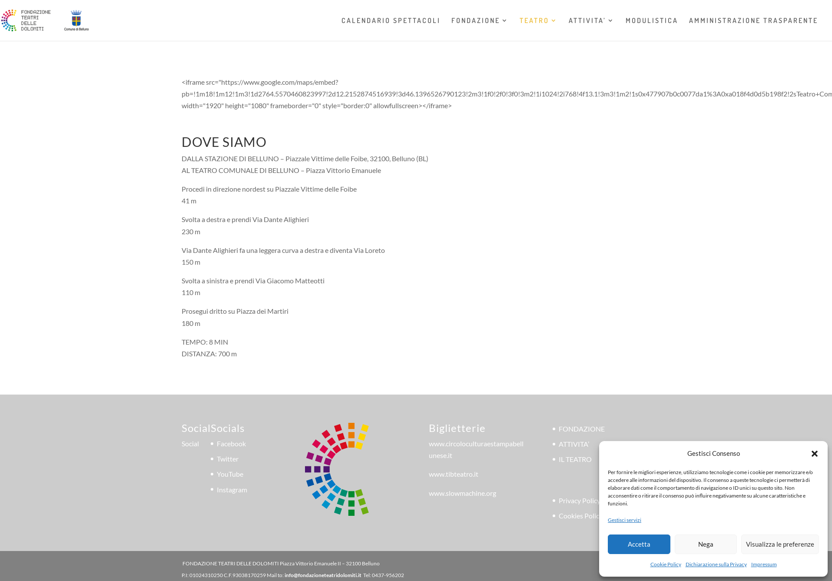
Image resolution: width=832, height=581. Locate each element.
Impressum (764, 564)
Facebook (231, 443)
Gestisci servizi (624, 520)
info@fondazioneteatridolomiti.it (323, 575)
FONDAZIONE (475, 21)
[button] (814, 453)
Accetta (639, 544)
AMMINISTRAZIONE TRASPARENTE (753, 21)
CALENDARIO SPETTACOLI (391, 21)
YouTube (230, 474)
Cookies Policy (581, 515)
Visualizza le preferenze (780, 544)
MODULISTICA (652, 21)
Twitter (228, 459)
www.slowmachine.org (462, 493)
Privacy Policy (579, 500)
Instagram (232, 489)
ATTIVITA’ (587, 21)
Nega (705, 544)
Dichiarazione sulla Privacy (716, 564)
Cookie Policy (665, 564)
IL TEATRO (575, 459)
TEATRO (534, 21)
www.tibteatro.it (453, 474)
